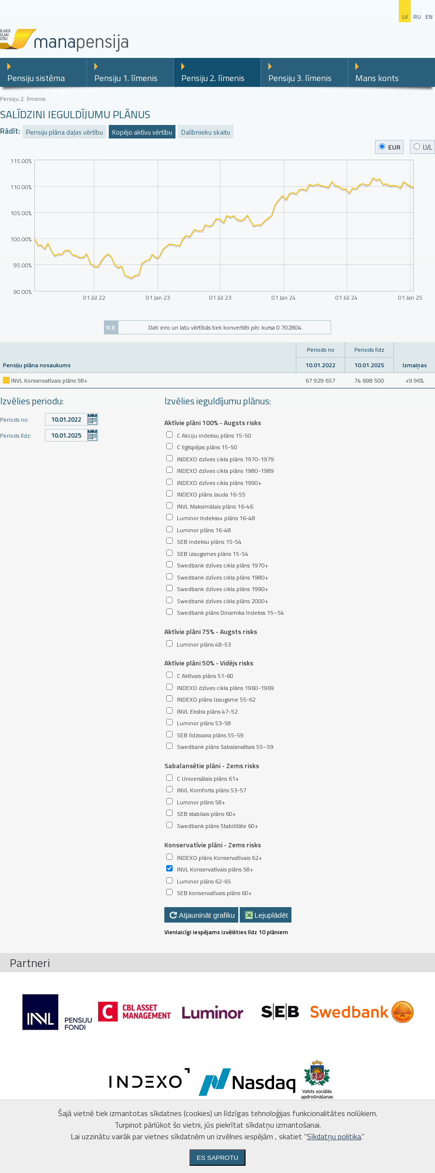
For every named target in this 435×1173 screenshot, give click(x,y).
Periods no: (14, 419)
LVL (423, 147)
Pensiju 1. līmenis (126, 77)
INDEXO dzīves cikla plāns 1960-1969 (225, 687)
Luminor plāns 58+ (201, 802)
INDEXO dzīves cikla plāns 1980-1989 (225, 470)
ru (417, 16)
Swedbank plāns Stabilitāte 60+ (217, 825)
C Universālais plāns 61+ (208, 778)
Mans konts (377, 77)
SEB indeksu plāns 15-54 (209, 541)
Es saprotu (217, 1157)
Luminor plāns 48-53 (204, 644)
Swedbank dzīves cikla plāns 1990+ (222, 588)
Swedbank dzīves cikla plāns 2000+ (222, 601)
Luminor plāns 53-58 (204, 723)
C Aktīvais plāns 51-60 (205, 675)
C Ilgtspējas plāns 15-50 (207, 447)
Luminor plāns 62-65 (204, 881)
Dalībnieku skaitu (205, 132)
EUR (390, 147)
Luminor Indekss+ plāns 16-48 (216, 518)
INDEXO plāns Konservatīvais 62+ (219, 857)
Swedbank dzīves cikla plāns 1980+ (222, 577)
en (429, 16)
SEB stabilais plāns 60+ (206, 813)
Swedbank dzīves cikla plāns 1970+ (222, 565)
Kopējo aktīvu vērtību (142, 132)
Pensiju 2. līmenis (213, 77)
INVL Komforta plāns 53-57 (211, 790)
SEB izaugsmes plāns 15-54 (212, 553)
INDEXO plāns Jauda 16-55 (211, 494)
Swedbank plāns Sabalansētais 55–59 (225, 746)
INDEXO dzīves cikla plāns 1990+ (219, 482)
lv (405, 16)
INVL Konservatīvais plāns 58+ (215, 869)
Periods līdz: (15, 435)
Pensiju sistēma (36, 77)
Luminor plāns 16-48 (204, 530)
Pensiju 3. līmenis (300, 77)
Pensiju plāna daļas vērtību (64, 132)
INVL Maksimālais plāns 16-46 (215, 506)
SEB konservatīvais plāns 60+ (214, 892)
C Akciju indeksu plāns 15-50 (214, 435)
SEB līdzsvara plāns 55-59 (210, 735)
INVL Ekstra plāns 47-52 (207, 711)
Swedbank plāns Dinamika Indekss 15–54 (230, 612)
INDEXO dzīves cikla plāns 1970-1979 (225, 459)
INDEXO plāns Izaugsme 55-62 (216, 699)
